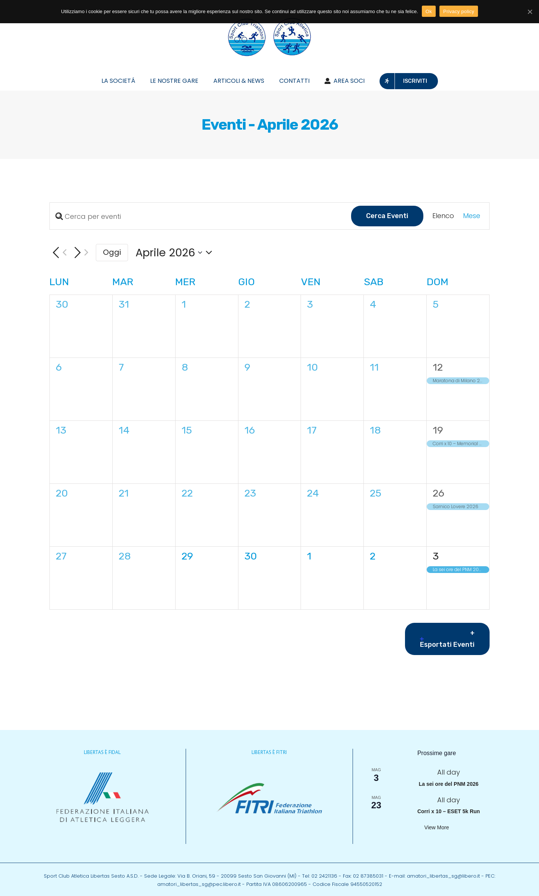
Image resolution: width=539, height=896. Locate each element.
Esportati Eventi (447, 643)
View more (436, 827)
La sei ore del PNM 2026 (449, 784)
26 (438, 493)
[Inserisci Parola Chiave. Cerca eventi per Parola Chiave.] (200, 216)
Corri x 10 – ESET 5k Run (448, 811)
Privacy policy (458, 11)
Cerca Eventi (387, 216)
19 (438, 430)
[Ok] (529, 11)
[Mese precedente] (58, 253)
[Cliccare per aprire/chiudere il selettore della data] (176, 252)
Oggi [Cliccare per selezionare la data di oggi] (112, 252)
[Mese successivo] (79, 253)
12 (438, 367)
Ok (429, 11)
